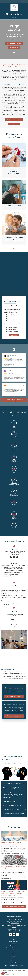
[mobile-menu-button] (14, 17)
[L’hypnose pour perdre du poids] (14, 836)
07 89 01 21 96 (15, 923)
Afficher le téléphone (15, 554)
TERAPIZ (12, 974)
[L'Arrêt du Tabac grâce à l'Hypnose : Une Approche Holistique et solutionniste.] (14, 885)
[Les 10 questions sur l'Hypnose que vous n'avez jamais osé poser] (14, 860)
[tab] (14, 783)
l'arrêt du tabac (21, 102)
